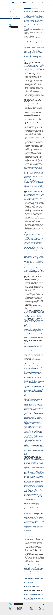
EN (43, 2)
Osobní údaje (11, 18)
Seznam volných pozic (41, 609)
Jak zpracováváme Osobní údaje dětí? (29, 36)
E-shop (36, 2)
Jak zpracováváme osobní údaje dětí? (29, 358)
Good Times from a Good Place (13, 16)
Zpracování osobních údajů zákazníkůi (29, 353)
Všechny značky (31, 612)
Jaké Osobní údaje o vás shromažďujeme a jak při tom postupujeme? (33, 27)
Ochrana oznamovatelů (12, 20)
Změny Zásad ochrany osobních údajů (29, 38)
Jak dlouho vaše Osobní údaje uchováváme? (30, 34)
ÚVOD (20, 2)
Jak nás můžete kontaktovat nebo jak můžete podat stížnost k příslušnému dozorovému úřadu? (32, 359)
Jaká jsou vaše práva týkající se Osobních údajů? (30, 35)
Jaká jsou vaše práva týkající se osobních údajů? (30, 357)
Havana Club (31, 610)
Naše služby (33, 2)
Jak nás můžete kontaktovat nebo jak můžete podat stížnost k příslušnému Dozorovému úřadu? (32, 37)
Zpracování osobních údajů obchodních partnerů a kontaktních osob (33, 354)
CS (42, 2)
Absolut (31, 608)
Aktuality (10, 608)
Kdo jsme (40, 608)
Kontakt (10, 610)
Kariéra (39, 2)
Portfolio (29, 2)
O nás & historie (11, 11)
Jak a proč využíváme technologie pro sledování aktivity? (31, 28)
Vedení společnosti (11, 13)
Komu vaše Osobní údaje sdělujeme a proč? (30, 31)
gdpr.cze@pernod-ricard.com (38, 328)
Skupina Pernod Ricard (12, 9)
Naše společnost (24, 2)
